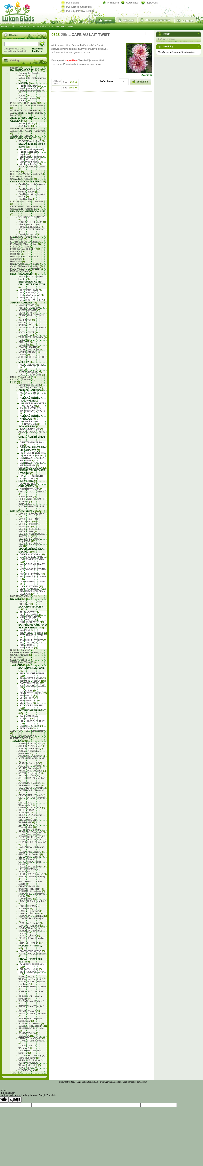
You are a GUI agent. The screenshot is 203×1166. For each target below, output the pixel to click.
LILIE (15, 382)
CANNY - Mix (26, 199)
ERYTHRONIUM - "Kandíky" (26, 241)
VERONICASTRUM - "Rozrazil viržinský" (29, 1064)
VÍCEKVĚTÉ (28, 703)
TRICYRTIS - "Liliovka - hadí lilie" (30, 1051)
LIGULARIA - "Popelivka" (32, 916)
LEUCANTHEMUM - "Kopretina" (28, 907)
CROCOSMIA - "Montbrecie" (26, 206)
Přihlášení (113, 2)
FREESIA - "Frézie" (21, 246)
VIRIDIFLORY (29, 698)
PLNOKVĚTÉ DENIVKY (32, 222)
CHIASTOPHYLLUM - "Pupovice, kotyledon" (31, 887)
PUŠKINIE (17, 657)
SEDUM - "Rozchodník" (32, 1026)
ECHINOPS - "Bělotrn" (31, 829)
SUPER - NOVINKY (30, 372)
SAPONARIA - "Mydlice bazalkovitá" (30, 1019)
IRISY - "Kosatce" (23, 273)
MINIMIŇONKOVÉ (29, 352)
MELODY (25, 362)
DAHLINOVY (26, 320)
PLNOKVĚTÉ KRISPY (33, 693)
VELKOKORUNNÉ (31, 614)
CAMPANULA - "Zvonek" (32, 788)
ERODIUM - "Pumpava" (32, 832)
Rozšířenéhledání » (37, 49)
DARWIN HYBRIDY (32, 683)
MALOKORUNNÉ (30, 617)
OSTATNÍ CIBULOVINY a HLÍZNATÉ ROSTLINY (24, 737)
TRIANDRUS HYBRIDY (33, 633)
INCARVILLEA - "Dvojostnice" (26, 269)
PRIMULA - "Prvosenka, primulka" (30, 997)
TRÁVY (16, 1072)
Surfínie (24, 100)
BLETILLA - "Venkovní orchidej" (27, 174)
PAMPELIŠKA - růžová (31, 743)
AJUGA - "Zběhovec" (30, 748)
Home (4, 26)
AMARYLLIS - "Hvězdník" (24, 128)
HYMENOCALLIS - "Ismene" (26, 264)
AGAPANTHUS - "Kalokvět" (25, 110)
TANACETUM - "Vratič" (31, 1038)
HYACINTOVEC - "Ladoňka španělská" (24, 257)
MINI (22, 369)
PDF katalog (72, 2)
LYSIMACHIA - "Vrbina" (31, 928)
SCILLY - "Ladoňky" (21, 660)
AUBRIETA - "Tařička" (31, 783)
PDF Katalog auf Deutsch (79, 7)
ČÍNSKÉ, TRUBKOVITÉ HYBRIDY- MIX (32, 477)
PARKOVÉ (25, 342)
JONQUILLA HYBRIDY (33, 640)
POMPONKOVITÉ (29, 347)
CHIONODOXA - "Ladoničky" (26, 266)
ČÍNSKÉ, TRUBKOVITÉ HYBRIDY (31, 472)
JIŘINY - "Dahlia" (19, 26)
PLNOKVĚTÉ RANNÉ (33, 678)
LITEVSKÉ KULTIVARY (33, 557)
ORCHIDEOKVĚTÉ (32, 622)
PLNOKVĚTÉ (29, 619)
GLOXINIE (17, 254)
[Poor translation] (15, 1099)
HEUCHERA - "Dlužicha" (32, 874)
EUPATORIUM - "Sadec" (32, 837)
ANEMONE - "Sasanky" (23, 136)
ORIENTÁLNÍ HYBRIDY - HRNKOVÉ (32, 459)
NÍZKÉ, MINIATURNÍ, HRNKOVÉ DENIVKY (30, 225)
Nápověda (152, 2)
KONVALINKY (27, 898)
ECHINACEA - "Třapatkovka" (27, 826)
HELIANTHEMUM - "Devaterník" (28, 870)
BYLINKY (16, 67)
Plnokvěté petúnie (29, 98)
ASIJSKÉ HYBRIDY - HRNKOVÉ (31, 417)
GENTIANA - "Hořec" (30, 854)
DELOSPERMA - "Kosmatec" (26, 811)
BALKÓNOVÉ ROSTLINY (27, 70)
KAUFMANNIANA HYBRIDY (29, 717)
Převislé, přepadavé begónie (30, 153)
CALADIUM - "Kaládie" (23, 176)
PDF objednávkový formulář (80, 11)
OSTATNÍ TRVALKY (30, 943)
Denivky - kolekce (29, 234)
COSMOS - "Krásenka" (31, 807)
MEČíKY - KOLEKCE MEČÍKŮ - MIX (29, 530)
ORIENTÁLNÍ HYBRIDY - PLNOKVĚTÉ (33, 449)
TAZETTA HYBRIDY (31, 642)
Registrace (132, 2)
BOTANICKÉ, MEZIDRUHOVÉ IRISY (33, 298)
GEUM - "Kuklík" (28, 859)
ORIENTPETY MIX (31, 489)
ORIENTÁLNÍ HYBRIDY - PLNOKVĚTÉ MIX (34, 454)
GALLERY (25, 322)
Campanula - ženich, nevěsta (28, 74)
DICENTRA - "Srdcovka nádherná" (30, 816)
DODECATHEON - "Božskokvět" (27, 821)
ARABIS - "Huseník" (30, 763)
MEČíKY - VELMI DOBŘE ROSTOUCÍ (31, 535)
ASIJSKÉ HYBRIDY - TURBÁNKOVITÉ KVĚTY (32, 410)
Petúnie (24, 95)
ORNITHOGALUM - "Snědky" (26, 652)
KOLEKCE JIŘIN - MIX (31, 374)
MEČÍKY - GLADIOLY (25, 511)
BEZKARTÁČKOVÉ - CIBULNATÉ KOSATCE (31, 284)
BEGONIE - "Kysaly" (25, 138)
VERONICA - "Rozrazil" (32, 1060)
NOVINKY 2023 (28, 305)
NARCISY (19, 598)
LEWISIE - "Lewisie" (30, 911)
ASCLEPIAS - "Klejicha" (32, 770)
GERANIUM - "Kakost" (31, 857)
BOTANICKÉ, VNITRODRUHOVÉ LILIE (31, 506)
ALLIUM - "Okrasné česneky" (22, 119)
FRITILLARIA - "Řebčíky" (25, 249)
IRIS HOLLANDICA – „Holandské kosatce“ (32, 293)
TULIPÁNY (19, 665)
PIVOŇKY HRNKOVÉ (32, 951)
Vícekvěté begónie (31, 164)
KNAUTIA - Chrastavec (31, 891)
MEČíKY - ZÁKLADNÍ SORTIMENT (29, 520)
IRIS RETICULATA (31, 290)
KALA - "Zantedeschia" (23, 377)
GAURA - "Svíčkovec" (31, 852)
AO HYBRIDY (27, 496)
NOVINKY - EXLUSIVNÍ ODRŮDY (30, 602)
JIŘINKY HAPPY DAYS (31, 308)
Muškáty (25, 83)
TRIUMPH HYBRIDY (33, 681)
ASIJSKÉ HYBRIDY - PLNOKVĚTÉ (31, 399)
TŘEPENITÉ (26, 335)
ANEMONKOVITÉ (29, 310)
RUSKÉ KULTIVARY (32, 574)
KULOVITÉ (25, 344)
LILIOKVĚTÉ (28, 690)
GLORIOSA (17, 251)
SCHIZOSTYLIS (28, 1033)
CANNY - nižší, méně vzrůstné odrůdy (29, 190)
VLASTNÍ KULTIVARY (33, 589)
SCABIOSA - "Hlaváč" (31, 1023)
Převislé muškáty (30, 86)
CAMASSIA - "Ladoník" (23, 179)
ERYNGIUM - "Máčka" (31, 834)
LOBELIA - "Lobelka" (30, 923)
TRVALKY (19, 740)
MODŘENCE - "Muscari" (25, 596)
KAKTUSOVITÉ (28, 325)
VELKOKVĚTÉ (27, 123)
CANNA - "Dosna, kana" (28, 181)
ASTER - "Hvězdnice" (30, 773)
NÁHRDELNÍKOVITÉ (30, 349)
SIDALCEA (25, 1035)
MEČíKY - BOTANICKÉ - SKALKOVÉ (30, 540)
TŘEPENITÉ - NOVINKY (32, 337)
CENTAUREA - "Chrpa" (31, 795)
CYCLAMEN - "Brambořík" (25, 209)
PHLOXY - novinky (31, 969)
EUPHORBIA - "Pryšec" (32, 839)
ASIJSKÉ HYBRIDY (31, 390)
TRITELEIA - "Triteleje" (23, 662)
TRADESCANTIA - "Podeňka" (27, 1046)
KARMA (24, 354)
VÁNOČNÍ (26, 630)
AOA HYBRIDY (28, 426)
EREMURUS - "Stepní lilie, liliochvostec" (23, 238)
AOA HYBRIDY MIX (31, 429)
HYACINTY (17, 261)
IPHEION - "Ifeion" (21, 271)
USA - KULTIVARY (31, 586)
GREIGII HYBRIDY (31, 726)
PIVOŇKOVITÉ (30, 700)
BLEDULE (17, 171)
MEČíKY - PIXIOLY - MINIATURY (28, 525)
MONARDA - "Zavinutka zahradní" (30, 931)
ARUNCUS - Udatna (30, 768)
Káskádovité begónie (32, 149)
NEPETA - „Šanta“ (29, 935)
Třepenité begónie (30, 159)
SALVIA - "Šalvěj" (29, 1011)
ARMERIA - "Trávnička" (31, 765)
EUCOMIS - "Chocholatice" (25, 244)
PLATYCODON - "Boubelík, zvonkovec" (32, 982)
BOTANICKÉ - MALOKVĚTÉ (28, 646)
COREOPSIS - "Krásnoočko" (26, 803)
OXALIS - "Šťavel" (21, 655)
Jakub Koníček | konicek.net (134, 1082)
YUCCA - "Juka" (28, 1070)
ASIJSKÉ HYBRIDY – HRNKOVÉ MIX (32, 422)
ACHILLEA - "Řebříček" (31, 746)
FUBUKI (24, 340)
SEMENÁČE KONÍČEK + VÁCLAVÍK (32, 592)
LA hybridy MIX (29, 484)
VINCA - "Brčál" (27, 1067)
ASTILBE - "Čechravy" (31, 775)
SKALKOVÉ (26, 126)
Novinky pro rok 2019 (30, 385)
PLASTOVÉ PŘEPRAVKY (25, 103)
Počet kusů (106, 81)
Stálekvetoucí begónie (32, 157)
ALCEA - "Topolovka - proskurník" (29, 752)
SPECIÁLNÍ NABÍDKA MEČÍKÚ (30, 550)
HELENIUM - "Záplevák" (32, 866)
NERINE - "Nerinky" (21, 650)
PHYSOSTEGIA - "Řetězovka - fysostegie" (32, 977)
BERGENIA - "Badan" (30, 785)
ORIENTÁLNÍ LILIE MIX (32, 468)
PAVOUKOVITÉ (28, 332)
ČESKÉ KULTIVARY (32, 554)
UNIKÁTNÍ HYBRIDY (30, 387)
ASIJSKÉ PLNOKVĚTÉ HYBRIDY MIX (32, 404)
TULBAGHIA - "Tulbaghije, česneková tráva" (31, 1056)
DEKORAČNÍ (38, 26)
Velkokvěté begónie (31, 161)
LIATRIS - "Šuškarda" (22, 379)
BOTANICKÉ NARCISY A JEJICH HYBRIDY (32, 626)
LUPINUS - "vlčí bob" (30, 926)
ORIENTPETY (28, 486)
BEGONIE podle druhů (31, 141)
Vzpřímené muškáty (32, 88)
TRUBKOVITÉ (29, 612)
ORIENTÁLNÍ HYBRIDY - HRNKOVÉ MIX (32, 464)
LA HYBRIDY (27, 481)
